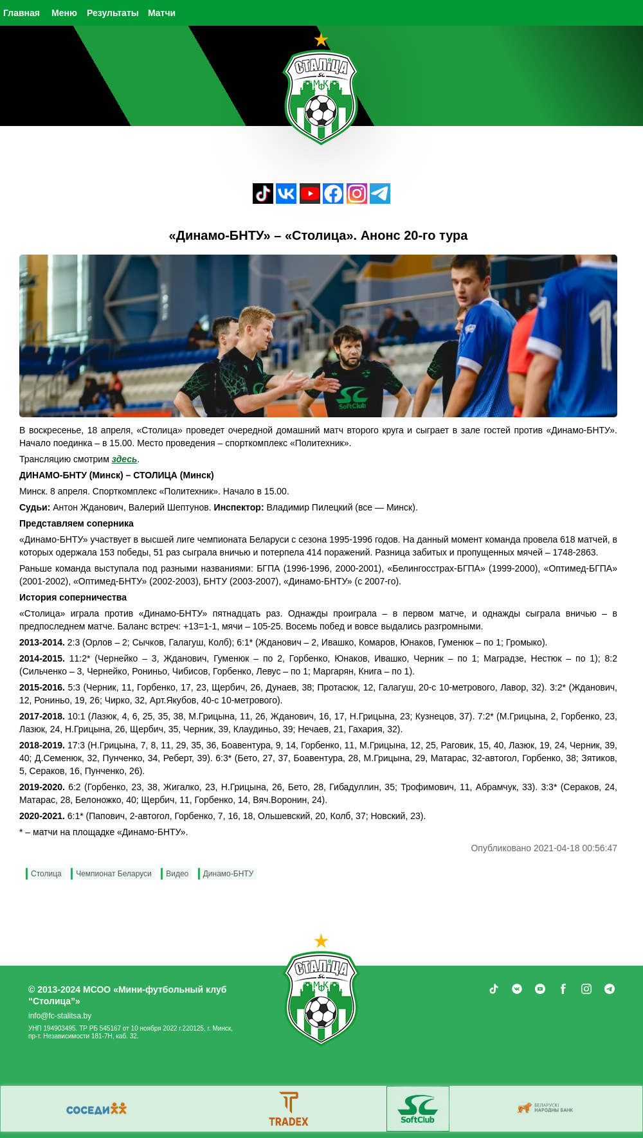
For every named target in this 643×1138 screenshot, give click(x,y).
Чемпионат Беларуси (114, 873)
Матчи (162, 13)
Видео (177, 873)
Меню (64, 13)
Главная (21, 13)
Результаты (113, 13)
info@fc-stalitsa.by (59, 1015)
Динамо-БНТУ (228, 873)
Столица (46, 873)
